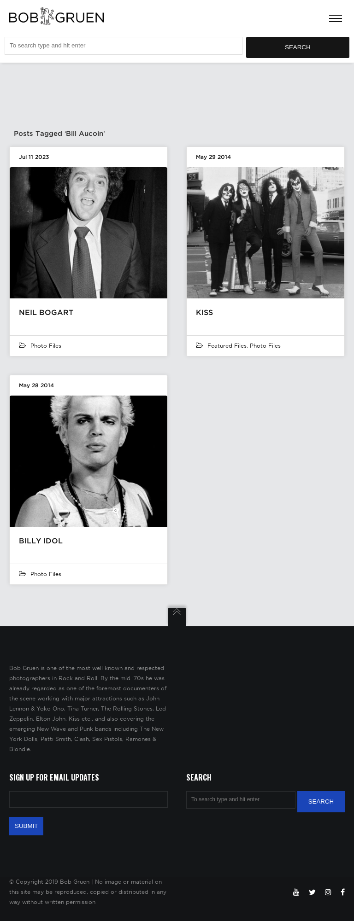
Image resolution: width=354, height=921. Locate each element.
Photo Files (45, 346)
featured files (227, 346)
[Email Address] (88, 799)
